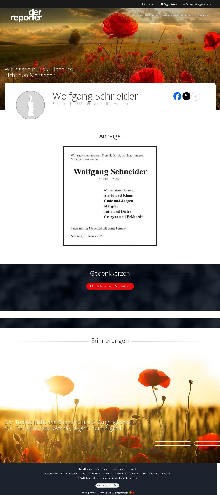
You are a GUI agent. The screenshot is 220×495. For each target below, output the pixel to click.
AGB (133, 468)
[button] (195, 96)
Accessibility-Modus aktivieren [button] (121, 473)
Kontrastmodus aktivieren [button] (156, 473)
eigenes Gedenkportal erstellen (120, 478)
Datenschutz (119, 468)
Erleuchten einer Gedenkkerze (110, 286)
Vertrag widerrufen (107, 485)
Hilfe (95, 478)
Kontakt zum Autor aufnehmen (172, 443)
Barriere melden (91, 473)
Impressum (101, 468)
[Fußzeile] (107, 477)
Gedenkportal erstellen (107, 492)
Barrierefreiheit (69, 473)
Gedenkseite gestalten (197, 4)
